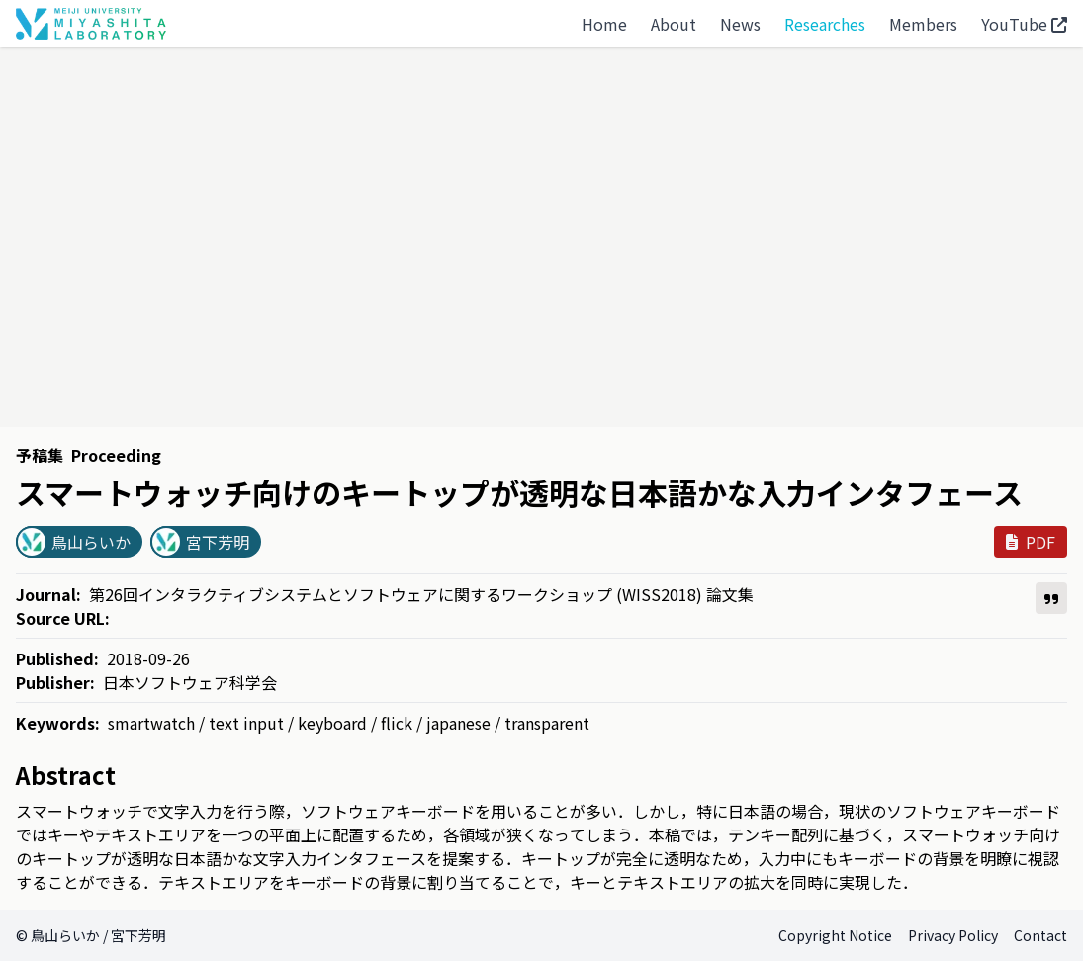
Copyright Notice (835, 935)
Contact (1040, 935)
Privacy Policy (953, 935)
